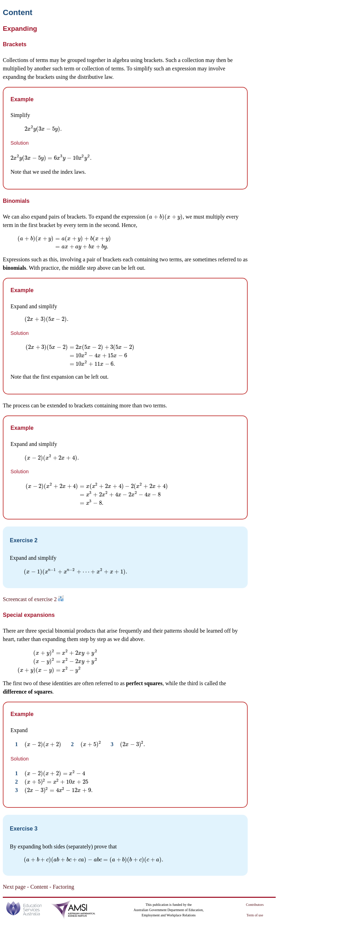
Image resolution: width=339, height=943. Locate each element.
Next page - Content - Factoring (38, 887)
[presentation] (43, 129)
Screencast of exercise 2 (33, 599)
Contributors (255, 905)
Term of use (255, 915)
